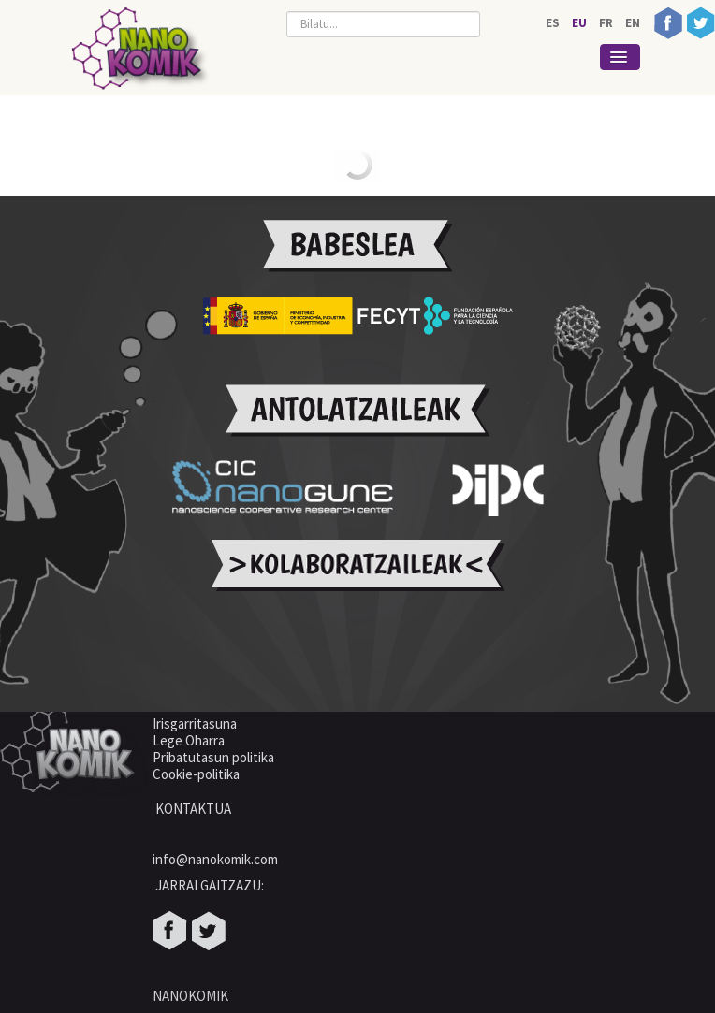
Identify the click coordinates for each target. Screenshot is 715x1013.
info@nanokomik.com (215, 859)
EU (581, 23)
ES (554, 23)
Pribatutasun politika (213, 757)
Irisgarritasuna (195, 723)
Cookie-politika (197, 774)
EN (632, 23)
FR (607, 23)
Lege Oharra (189, 740)
